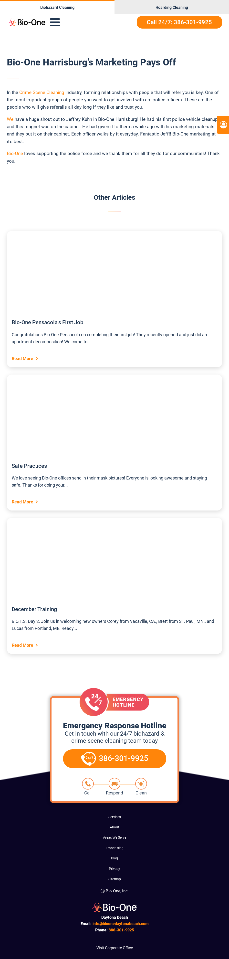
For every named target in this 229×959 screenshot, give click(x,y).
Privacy (114, 869)
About (114, 827)
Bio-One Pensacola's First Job (47, 322)
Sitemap (114, 879)
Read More (22, 358)
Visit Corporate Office (114, 948)
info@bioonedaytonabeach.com (121, 923)
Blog (114, 858)
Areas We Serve (114, 837)
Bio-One (15, 153)
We (10, 119)
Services (114, 817)
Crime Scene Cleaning (41, 92)
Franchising (115, 848)
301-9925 (121, 930)
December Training (34, 609)
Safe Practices (29, 466)
